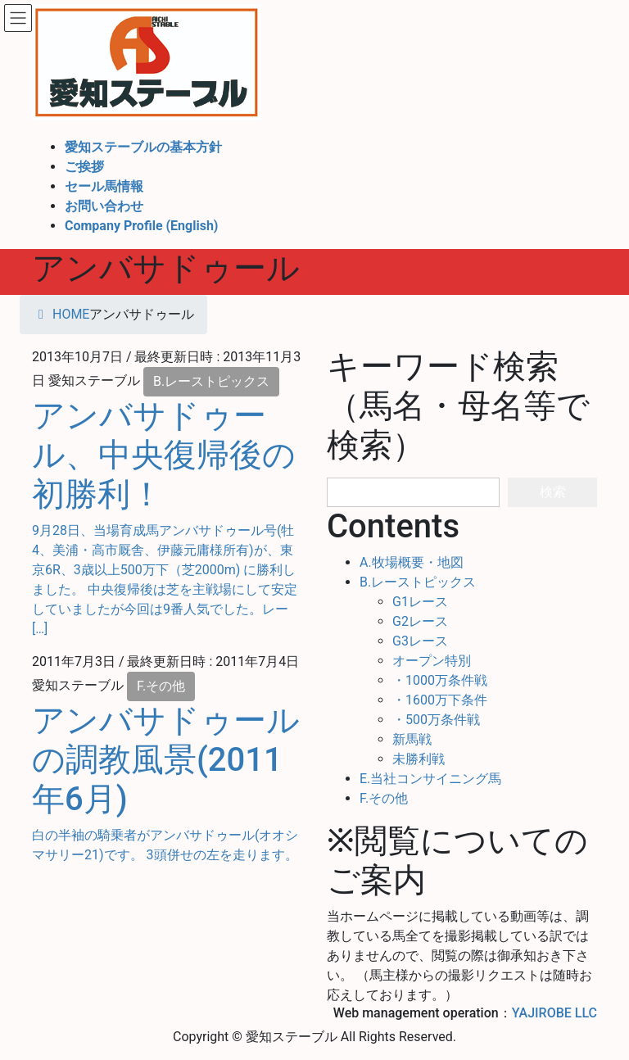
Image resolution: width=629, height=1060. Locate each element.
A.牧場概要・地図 (412, 562)
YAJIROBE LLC (554, 1013)
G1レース (420, 601)
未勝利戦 (418, 759)
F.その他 (161, 686)
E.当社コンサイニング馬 (430, 778)
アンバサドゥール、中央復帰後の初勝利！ (164, 455)
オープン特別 (431, 660)
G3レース (420, 641)
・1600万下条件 (439, 700)
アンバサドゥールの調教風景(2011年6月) (166, 759)
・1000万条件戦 (439, 680)
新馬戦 (412, 739)
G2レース (420, 621)
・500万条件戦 (436, 719)
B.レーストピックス (211, 381)
